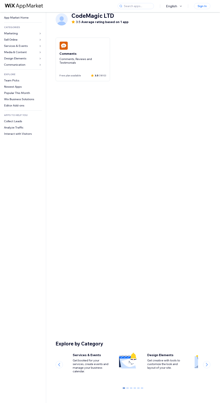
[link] (23, 18)
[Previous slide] (59, 364)
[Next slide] (206, 364)
